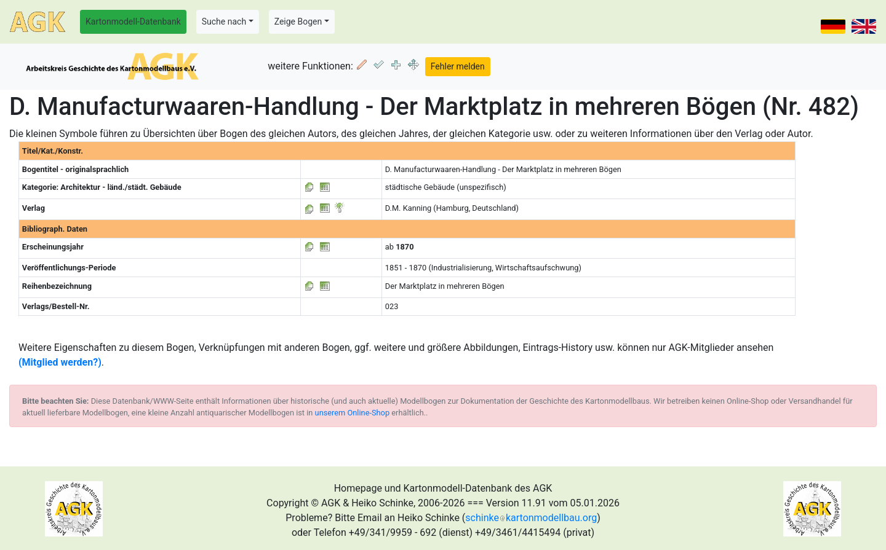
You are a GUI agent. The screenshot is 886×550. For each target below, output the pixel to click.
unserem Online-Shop (352, 412)
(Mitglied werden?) (60, 362)
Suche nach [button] (224, 21)
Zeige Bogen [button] (298, 21)
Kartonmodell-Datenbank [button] (133, 21)
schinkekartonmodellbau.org (531, 518)
